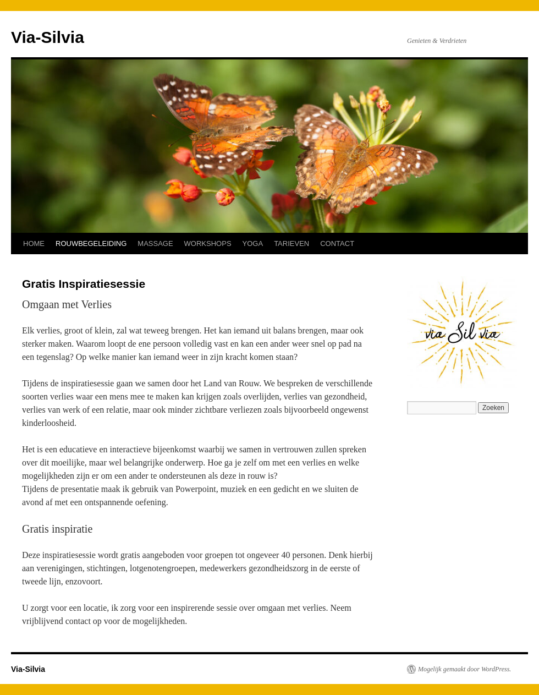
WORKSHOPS (208, 243)
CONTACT (337, 243)
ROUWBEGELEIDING (91, 243)
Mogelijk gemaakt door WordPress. (464, 669)
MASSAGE (155, 243)
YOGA (253, 243)
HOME (34, 243)
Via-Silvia (47, 37)
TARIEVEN (291, 243)
